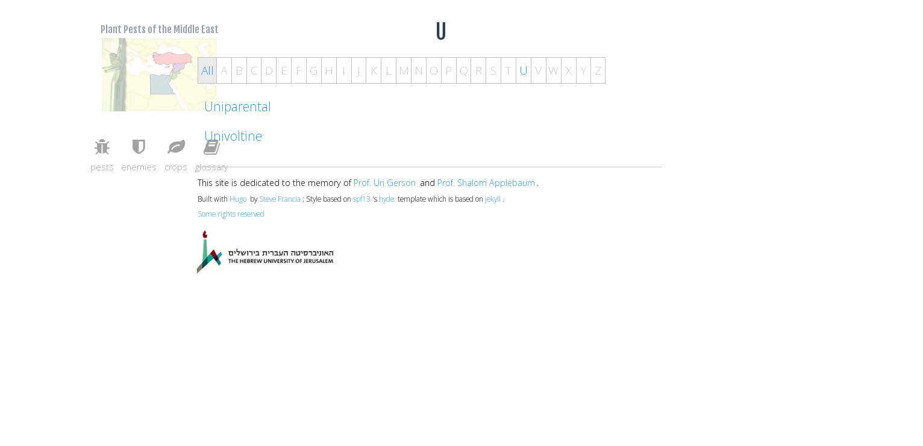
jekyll (493, 198)
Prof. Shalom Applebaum (486, 182)
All (207, 70)
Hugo (238, 198)
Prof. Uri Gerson (385, 182)
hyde (386, 198)
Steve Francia (280, 198)
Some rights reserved (231, 213)
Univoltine (233, 135)
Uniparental (237, 106)
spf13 (362, 198)
